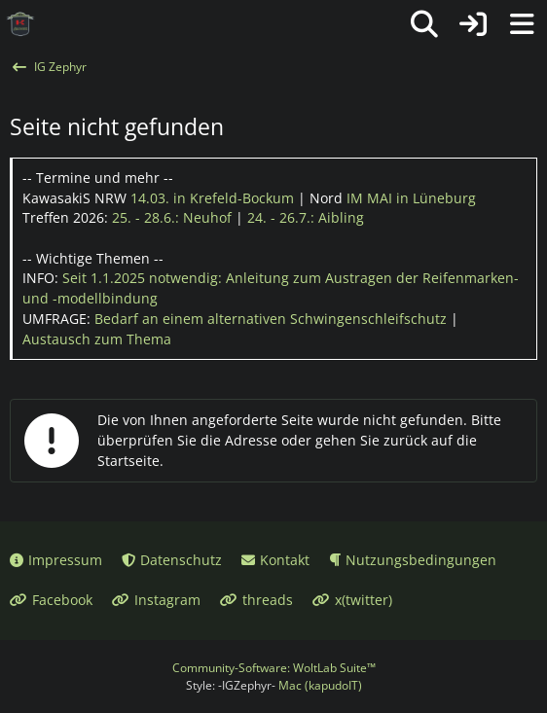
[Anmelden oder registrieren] (473, 24)
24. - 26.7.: (305, 217)
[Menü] (521, 24)
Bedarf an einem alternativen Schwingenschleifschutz (270, 318)
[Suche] (424, 24)
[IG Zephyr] (20, 24)
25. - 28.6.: (172, 217)
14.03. (212, 198)
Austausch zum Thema (96, 339)
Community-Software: (274, 668)
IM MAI (411, 198)
